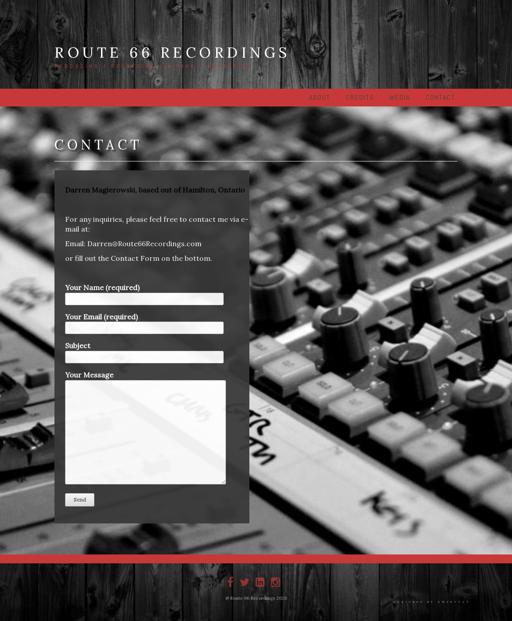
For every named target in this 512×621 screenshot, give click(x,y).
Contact (440, 97)
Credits (360, 97)
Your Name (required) (144, 293)
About (319, 97)
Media (400, 97)
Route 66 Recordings (172, 52)
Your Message (145, 428)
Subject (144, 351)
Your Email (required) (144, 322)
